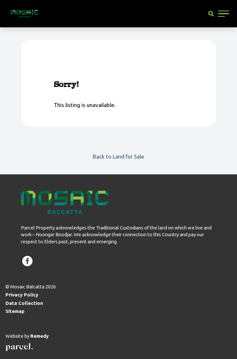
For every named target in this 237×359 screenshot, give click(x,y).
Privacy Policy (21, 294)
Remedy (39, 336)
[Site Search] (211, 13)
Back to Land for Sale (118, 156)
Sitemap (14, 311)
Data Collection (24, 303)
